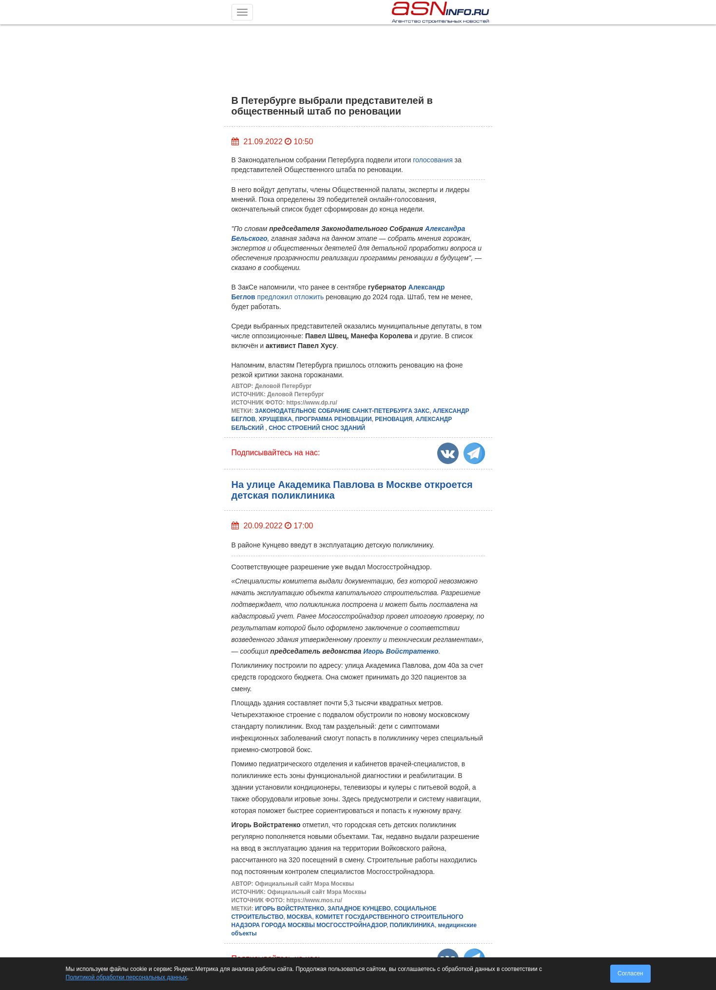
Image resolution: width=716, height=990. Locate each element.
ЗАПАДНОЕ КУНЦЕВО (359, 908)
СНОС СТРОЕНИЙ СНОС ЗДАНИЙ (317, 428)
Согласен (630, 973)
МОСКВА (299, 916)
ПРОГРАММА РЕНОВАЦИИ (333, 419)
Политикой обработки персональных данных (126, 977)
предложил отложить (290, 297)
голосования (433, 160)
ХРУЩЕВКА (275, 419)
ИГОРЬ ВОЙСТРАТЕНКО (289, 908)
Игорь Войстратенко (400, 651)
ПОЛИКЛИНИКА (412, 925)
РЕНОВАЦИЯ (393, 419)
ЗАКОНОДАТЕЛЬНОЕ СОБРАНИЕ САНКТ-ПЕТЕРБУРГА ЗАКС (342, 411)
